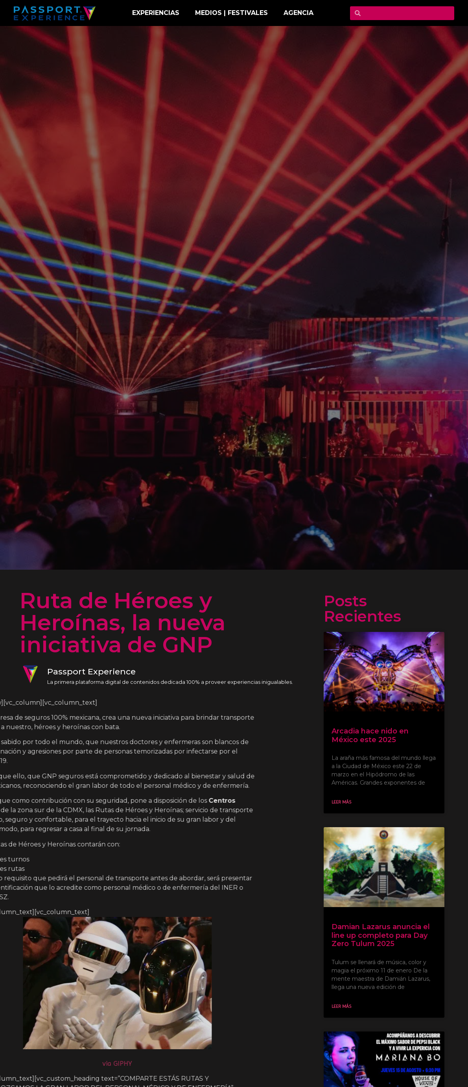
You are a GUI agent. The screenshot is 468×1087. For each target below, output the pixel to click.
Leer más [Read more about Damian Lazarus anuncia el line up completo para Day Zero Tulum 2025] (346, 1006)
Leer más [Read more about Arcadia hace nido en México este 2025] (346, 802)
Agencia (298, 13)
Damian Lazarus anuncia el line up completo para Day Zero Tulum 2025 (386, 935)
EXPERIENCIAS (155, 13)
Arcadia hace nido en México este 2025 (375, 735)
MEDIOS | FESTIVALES (231, 13)
